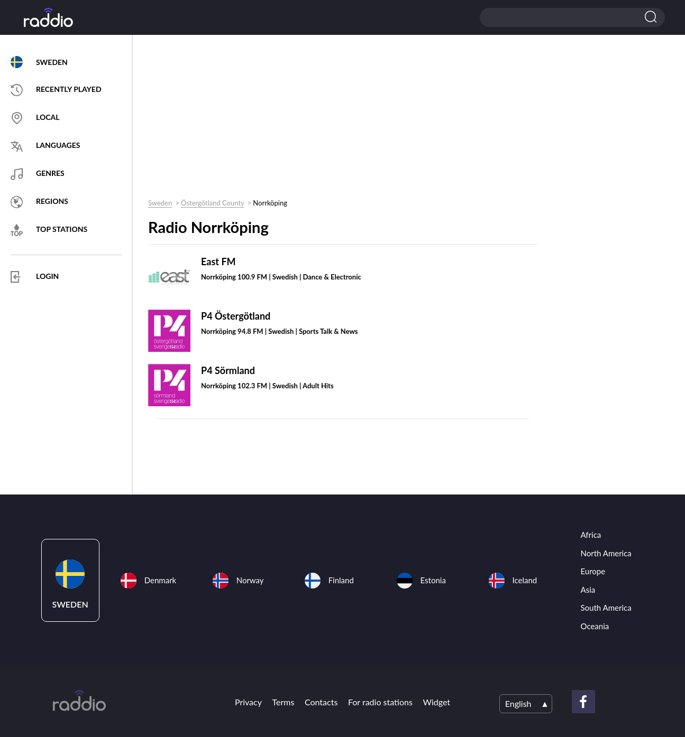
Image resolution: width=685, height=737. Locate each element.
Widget (436, 702)
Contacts (321, 702)
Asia (588, 589)
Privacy (248, 702)
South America (606, 607)
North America (606, 553)
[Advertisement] (338, 119)
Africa (591, 534)
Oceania (595, 626)
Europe (593, 571)
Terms (283, 702)
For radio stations (380, 702)
